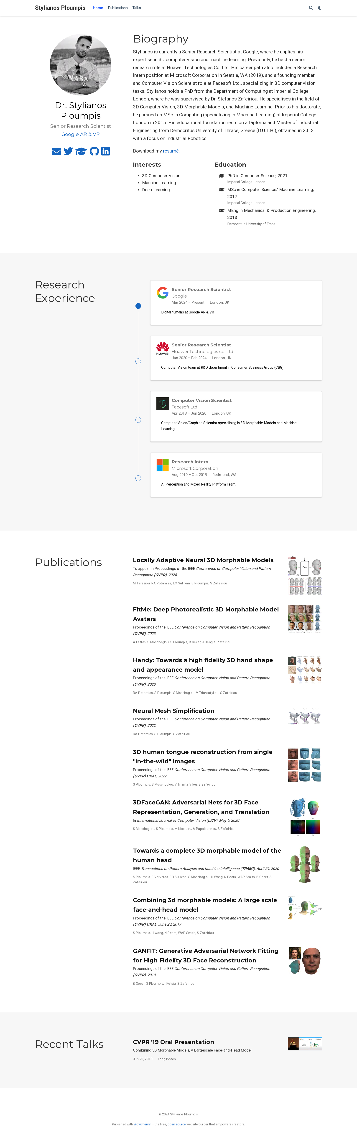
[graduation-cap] (81, 153)
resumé (171, 151)
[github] (94, 153)
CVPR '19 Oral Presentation (173, 1046)
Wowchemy (142, 1124)
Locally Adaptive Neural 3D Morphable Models (203, 564)
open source (177, 1124)
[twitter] (68, 153)
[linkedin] (105, 153)
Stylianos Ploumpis (60, 8)
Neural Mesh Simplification (173, 715)
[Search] (311, 8)
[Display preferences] (320, 8)
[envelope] (56, 153)
